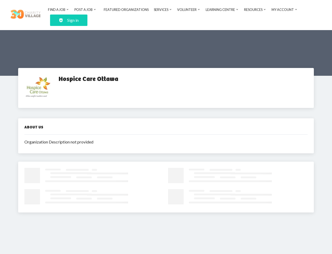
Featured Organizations (126, 10)
